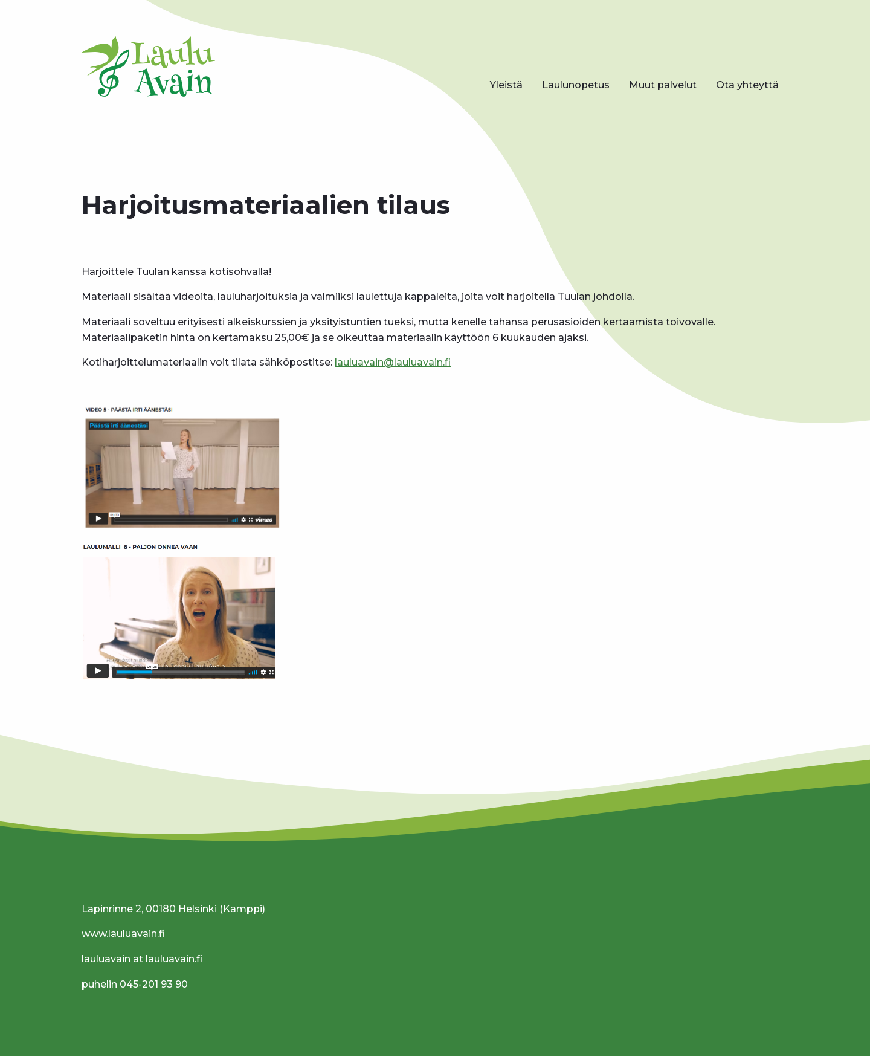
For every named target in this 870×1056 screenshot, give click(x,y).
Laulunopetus (576, 85)
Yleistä (506, 85)
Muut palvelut (663, 85)
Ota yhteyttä (747, 85)
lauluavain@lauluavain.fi (393, 362)
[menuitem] (506, 85)
